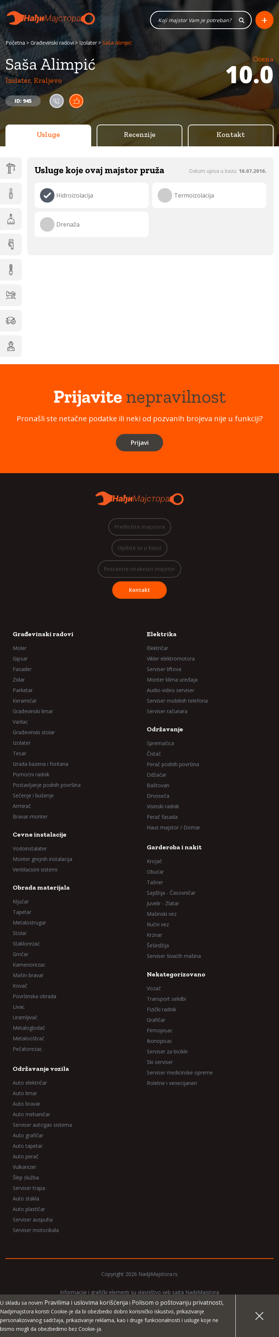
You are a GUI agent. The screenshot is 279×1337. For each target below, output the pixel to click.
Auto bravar (26, 1105)
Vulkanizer (24, 1168)
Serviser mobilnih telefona (177, 702)
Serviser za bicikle (167, 1053)
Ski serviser (160, 1063)
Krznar (154, 936)
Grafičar (156, 1021)
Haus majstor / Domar (173, 829)
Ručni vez (158, 926)
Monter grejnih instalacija (42, 860)
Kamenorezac (29, 966)
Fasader (22, 670)
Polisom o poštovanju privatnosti (177, 1302)
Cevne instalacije (39, 836)
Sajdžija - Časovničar (171, 894)
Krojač (154, 863)
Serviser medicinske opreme (180, 1074)
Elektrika (162, 636)
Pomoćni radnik (31, 776)
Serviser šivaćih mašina (174, 957)
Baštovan (158, 787)
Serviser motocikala (36, 1231)
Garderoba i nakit (174, 849)
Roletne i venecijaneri (172, 1084)
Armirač (22, 807)
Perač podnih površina (173, 766)
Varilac (20, 723)
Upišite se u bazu (139, 549)
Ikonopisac (159, 1042)
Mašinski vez (162, 915)
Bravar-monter (30, 818)
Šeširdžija (158, 947)
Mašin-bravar (28, 977)
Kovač (20, 987)
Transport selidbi (166, 1000)
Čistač (154, 755)
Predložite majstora (139, 528)
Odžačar (156, 776)
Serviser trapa (29, 1189)
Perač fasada (162, 818)
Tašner (155, 884)
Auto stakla (26, 1200)
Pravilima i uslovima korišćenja (86, 1302)
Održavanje (165, 731)
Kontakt (231, 136)
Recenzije (139, 136)
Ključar (21, 903)
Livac (19, 1008)
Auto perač (26, 1158)
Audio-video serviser (170, 691)
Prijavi (139, 444)
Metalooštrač (28, 1040)
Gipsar (20, 660)
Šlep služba (26, 1179)
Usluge (48, 136)
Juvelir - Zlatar (163, 905)
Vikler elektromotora (171, 660)
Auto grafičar (28, 1137)
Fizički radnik (161, 1011)
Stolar (20, 934)
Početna (15, 44)
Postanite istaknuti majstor (139, 570)
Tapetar (22, 913)
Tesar (19, 755)
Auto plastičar (29, 1210)
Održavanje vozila (41, 1070)
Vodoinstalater (30, 850)
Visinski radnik (163, 808)
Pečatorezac (27, 1050)
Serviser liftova (164, 670)
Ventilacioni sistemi (35, 871)
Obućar (155, 873)
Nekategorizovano (176, 976)
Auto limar (25, 1095)
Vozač (154, 990)
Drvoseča (158, 797)
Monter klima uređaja (172, 681)
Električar (157, 649)
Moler (20, 649)
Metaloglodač (29, 1029)
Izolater (88, 44)
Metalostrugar (29, 924)
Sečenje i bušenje (33, 797)
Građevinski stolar (34, 734)
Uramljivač (25, 1019)
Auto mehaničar (31, 1116)
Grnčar (20, 955)
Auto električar (30, 1084)
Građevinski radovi (52, 44)
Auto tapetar (28, 1147)
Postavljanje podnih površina (47, 786)
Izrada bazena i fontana (40, 765)
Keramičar (25, 702)
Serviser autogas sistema (42, 1126)
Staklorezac (26, 945)
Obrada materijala (41, 889)
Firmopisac (160, 1032)
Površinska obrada (34, 998)
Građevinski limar (33, 713)
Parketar (23, 691)
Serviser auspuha (33, 1221)
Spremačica (160, 744)
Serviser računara (167, 713)
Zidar (19, 681)
